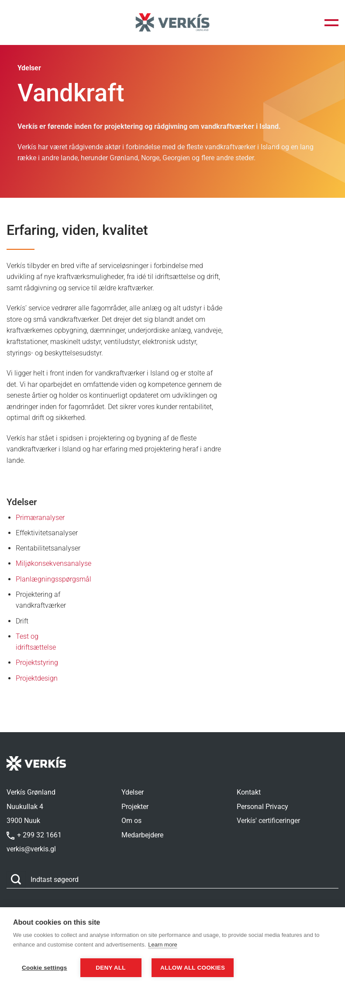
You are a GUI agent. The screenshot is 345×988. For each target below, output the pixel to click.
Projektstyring (37, 662)
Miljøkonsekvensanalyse (53, 563)
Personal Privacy (262, 806)
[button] (331, 23)
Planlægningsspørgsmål (53, 579)
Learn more (162, 944)
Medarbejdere (142, 835)
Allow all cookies (192, 967)
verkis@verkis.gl (31, 849)
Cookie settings (44, 967)
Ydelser (132, 792)
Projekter (134, 806)
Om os (131, 820)
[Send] (16, 879)
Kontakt (249, 792)
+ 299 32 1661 (34, 835)
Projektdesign (37, 678)
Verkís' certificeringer (268, 820)
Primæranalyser (40, 517)
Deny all (110, 967)
